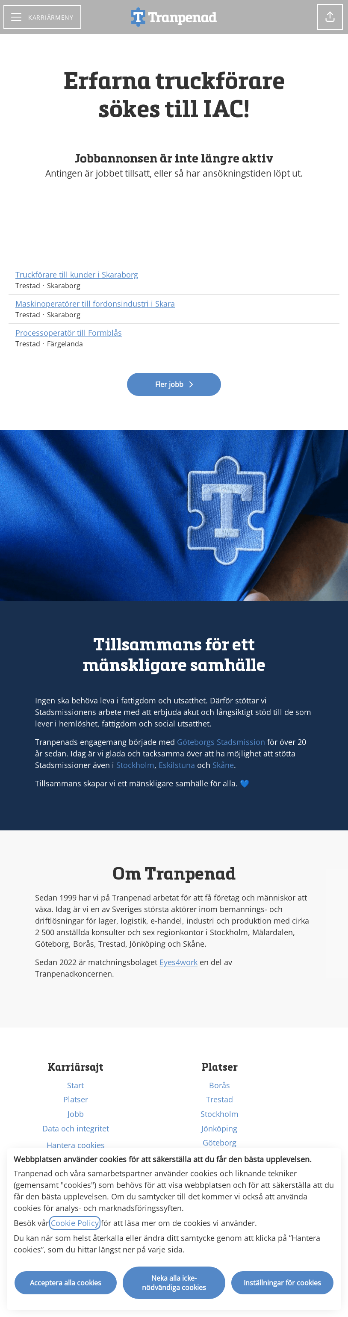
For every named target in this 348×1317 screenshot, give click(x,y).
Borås (219, 1085)
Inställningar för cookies (282, 1282)
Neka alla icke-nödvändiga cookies (174, 1282)
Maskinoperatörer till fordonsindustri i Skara (95, 304)
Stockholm (135, 765)
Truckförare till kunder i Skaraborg (76, 275)
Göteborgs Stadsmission (221, 742)
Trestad (219, 1099)
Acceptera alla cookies (65, 1282)
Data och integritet (75, 1128)
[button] (330, 17)
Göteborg (219, 1142)
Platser (75, 1099)
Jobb (76, 1114)
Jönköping (219, 1128)
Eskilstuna (177, 765)
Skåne (223, 765)
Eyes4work (178, 962)
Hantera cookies (76, 1145)
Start (75, 1085)
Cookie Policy (75, 1223)
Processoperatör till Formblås (68, 333)
